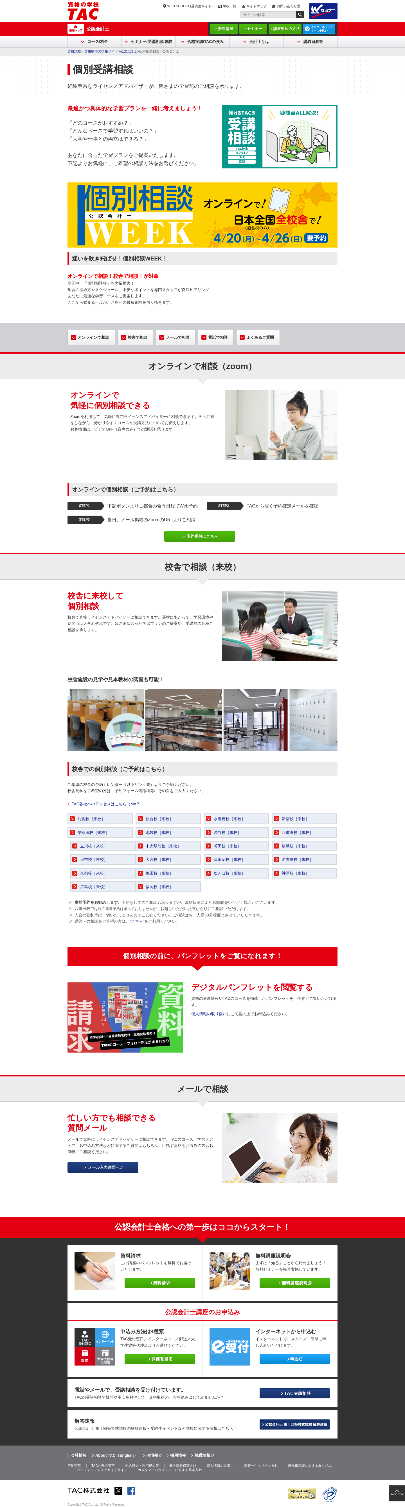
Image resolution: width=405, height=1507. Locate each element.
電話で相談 (218, 337)
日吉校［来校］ (94, 859)
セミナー (254, 29)
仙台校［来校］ (159, 819)
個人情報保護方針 (182, 1466)
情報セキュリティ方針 (261, 1466)
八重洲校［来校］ (297, 832)
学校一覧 (229, 6)
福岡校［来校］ (159, 886)
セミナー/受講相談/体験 (151, 41)
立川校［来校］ (94, 846)
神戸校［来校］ (295, 873)
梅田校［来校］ (159, 873)
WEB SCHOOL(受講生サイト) (190, 6)
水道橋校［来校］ (229, 819)
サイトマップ (256, 6)
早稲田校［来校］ (93, 832)
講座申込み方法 (286, 29)
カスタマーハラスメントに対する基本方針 (170, 1470)
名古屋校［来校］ (297, 859)
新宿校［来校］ (295, 819)
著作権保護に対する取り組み (310, 1466)
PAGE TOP (397, 1494)
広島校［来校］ (94, 886)
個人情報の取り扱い (209, 1014)
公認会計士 (98, 28)
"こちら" (137, 921)
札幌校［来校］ (91, 819)
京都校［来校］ (94, 873)
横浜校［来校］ (295, 846)
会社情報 (79, 1455)
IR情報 (152, 1455)
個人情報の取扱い (220, 1466)
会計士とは (259, 41)
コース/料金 (97, 41)
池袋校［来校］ (159, 832)
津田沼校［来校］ (229, 859)
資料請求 (225, 29)
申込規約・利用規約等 (142, 1466)
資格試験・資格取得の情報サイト (93, 51)
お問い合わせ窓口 (290, 6)
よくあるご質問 (260, 337)
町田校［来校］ (227, 846)
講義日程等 (313, 41)
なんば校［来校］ (229, 873)
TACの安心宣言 (103, 1466)
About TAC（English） (116, 1455)
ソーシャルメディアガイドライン (102, 1470)
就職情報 (202, 1455)
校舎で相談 (137, 337)
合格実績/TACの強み (205, 41)
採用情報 (178, 1455)
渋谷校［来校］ (227, 832)
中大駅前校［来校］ (163, 846)
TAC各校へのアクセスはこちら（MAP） (107, 804)
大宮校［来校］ (159, 859)
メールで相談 (178, 337)
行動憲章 (74, 1466)
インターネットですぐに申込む (322, 29)
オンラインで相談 (93, 337)
